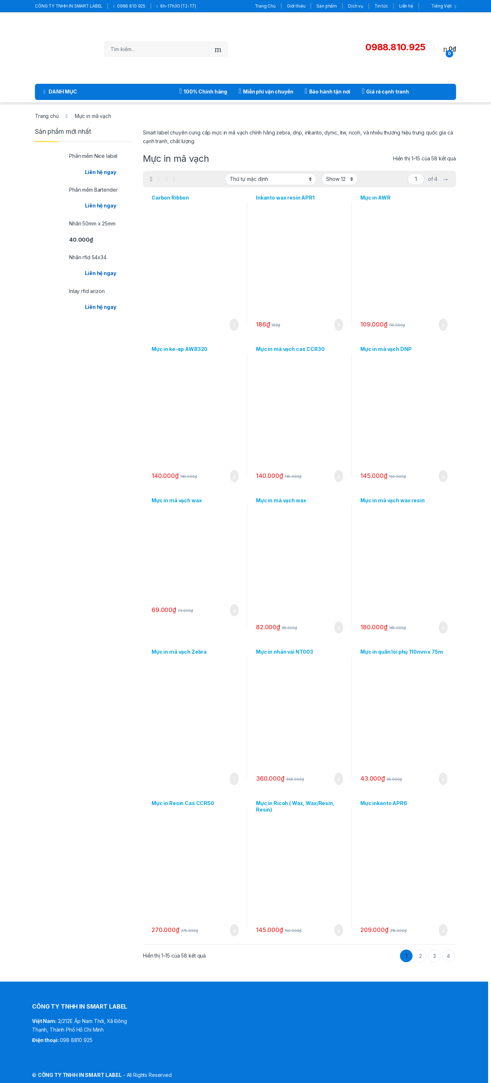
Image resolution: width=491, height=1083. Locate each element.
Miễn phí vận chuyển (266, 91)
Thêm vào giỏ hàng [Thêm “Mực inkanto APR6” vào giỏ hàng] (443, 930)
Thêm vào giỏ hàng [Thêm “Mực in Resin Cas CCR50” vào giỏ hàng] (234, 930)
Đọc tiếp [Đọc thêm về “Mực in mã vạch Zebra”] (234, 779)
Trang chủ (47, 116)
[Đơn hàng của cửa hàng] (270, 179)
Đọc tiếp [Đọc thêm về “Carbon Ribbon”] (234, 325)
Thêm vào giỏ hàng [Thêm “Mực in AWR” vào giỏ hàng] (443, 325)
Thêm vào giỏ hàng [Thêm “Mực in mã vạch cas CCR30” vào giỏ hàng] (338, 476)
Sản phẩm (326, 6)
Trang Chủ (265, 6)
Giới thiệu (296, 6)
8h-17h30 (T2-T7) (176, 6)
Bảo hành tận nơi (327, 91)
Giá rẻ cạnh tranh (385, 91)
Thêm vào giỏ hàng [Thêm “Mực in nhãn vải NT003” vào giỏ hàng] (338, 779)
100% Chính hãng (203, 91)
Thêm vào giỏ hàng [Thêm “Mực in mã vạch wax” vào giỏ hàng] (234, 610)
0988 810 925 (129, 6)
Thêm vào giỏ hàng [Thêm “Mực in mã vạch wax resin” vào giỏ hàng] (443, 627)
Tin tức (381, 6)
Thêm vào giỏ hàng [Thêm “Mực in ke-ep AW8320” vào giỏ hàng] (234, 476)
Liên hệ (406, 6)
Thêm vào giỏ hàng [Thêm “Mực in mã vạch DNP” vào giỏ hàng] (443, 476)
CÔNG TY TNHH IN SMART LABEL (68, 6)
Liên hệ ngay (100, 172)
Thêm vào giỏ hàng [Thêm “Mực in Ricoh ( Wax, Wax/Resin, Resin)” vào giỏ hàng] (338, 930)
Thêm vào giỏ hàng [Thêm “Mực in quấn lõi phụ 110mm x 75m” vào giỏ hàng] (443, 779)
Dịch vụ (355, 6)
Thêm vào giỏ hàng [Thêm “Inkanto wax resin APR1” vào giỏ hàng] (338, 325)
